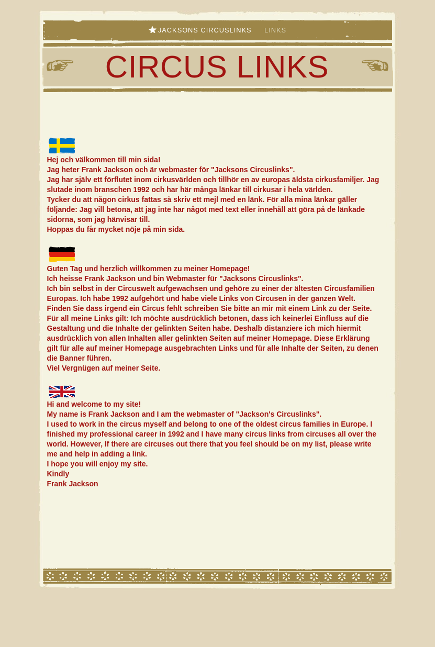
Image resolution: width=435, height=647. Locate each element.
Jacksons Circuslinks (206, 30)
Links (275, 30)
